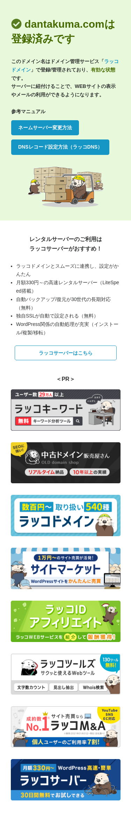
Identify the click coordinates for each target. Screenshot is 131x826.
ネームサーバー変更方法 (45, 127)
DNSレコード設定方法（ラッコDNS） (60, 147)
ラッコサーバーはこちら (66, 353)
